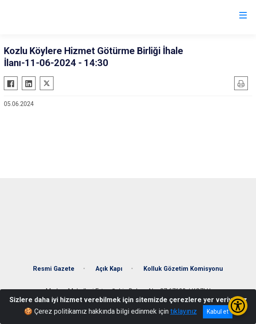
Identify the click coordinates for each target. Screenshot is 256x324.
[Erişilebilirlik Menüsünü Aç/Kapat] (237, 305)
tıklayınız (183, 311)
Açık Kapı (108, 269)
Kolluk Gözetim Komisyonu (183, 269)
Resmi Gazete (53, 269)
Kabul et (218, 311)
